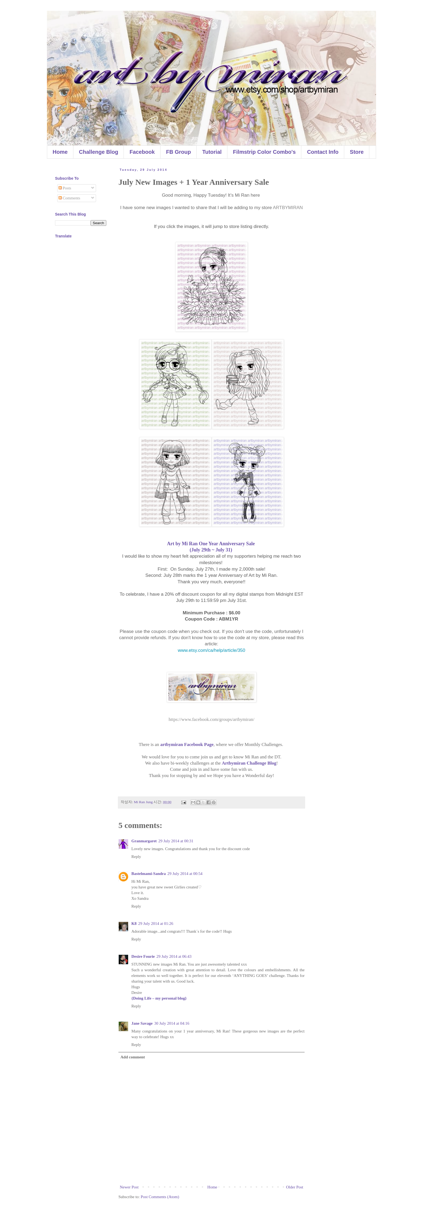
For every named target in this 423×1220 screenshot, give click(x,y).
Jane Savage (142, 1023)
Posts (65, 188)
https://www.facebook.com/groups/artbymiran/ (211, 719)
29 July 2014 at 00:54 (185, 873)
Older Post (294, 1187)
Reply (136, 856)
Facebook (142, 152)
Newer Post (129, 1187)
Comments (69, 198)
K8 (134, 923)
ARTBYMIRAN (288, 207)
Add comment (133, 1057)
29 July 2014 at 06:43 (174, 956)
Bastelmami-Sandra (148, 873)
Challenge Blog (98, 152)
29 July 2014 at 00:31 (175, 841)
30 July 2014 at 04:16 (171, 1023)
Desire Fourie (143, 956)
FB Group (178, 152)
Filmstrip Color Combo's (264, 152)
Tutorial (212, 152)
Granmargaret (144, 841)
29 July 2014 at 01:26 (155, 923)
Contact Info (323, 152)
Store (357, 152)
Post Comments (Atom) (160, 1197)
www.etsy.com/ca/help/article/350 (211, 650)
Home (60, 152)
